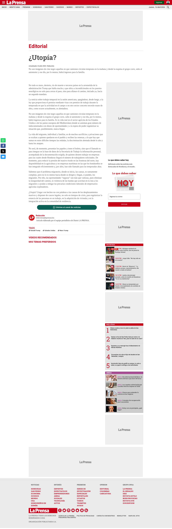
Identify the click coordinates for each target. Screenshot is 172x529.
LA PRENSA (127, 489)
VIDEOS (80, 501)
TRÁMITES (81, 503)
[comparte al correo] (3, 157)
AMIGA (57, 496)
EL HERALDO (128, 491)
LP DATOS (81, 498)
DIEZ (125, 493)
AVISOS (80, 505)
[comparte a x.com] (3, 151)
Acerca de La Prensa (66, 516)
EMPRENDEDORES (61, 493)
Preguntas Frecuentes (67, 517)
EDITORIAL (104, 489)
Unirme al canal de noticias (68, 207)
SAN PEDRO (36, 491)
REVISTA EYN (128, 501)
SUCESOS (35, 496)
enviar (124, 204)
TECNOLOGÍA (59, 501)
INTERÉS (58, 485)
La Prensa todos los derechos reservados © (42, 516)
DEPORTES (58, 489)
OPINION (103, 485)
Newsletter (121, 516)
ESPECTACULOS (60, 491)
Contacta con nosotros (106, 516)
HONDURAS (36, 489)
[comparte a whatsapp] (3, 140)
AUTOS (57, 503)
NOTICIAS (35, 485)
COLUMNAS (104, 491)
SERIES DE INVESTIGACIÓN (84, 490)
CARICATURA (105, 493)
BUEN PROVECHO (130, 498)
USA (33, 501)
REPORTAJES (82, 496)
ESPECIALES (82, 493)
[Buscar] (168, 7)
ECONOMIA (35, 493)
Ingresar (159, 2)
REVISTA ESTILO (130, 496)
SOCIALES (58, 498)
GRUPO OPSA (128, 485)
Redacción (50, 66)
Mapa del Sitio (134, 516)
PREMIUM (81, 485)
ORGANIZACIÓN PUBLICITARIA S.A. (42, 522)
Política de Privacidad (85, 516)
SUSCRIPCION (128, 503)
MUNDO (34, 498)
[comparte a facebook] (3, 146)
